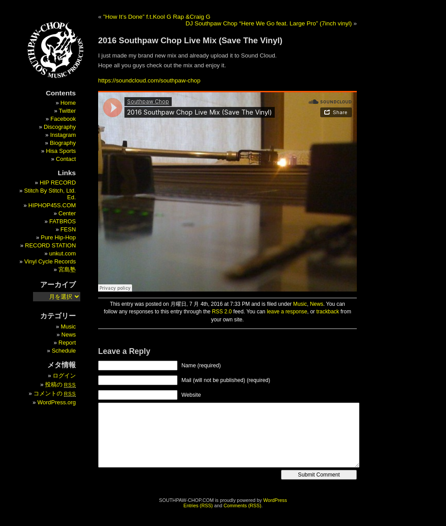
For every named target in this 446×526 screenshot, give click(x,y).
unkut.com (62, 253)
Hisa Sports (61, 151)
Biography (63, 143)
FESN (68, 229)
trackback (327, 311)
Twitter (67, 110)
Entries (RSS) (198, 505)
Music (300, 304)
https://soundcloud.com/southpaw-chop (149, 80)
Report (67, 342)
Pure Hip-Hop (58, 237)
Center (67, 213)
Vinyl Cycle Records (50, 261)
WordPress (275, 500)
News (316, 304)
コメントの (54, 393)
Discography (60, 126)
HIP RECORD (58, 182)
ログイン (64, 375)
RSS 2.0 (221, 311)
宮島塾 (67, 269)
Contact (66, 159)
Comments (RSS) (242, 505)
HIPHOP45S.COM (52, 205)
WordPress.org (56, 402)
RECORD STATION (50, 245)
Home (68, 102)
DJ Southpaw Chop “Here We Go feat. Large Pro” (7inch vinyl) (269, 23)
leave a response (287, 311)
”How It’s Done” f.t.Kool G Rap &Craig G (157, 16)
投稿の (60, 384)
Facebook (63, 118)
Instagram (63, 135)
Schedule (64, 350)
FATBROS (63, 221)
